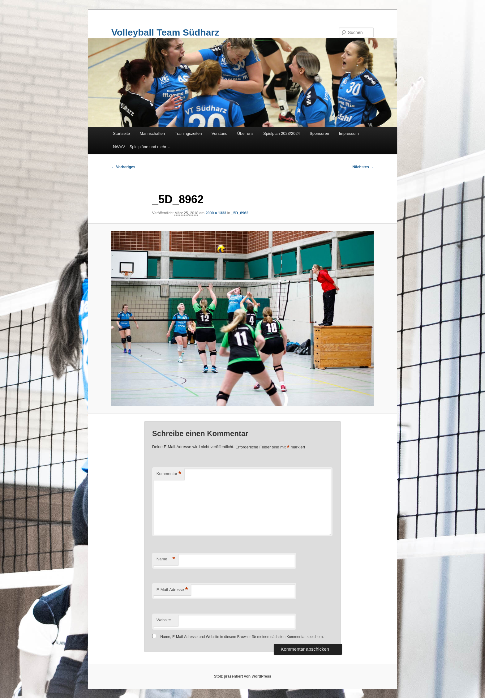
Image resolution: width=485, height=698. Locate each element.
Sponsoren (319, 133)
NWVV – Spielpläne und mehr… (141, 146)
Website (164, 620)
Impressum (349, 133)
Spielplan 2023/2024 (281, 133)
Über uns (245, 133)
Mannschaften (152, 133)
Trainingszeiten (188, 133)
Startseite (121, 133)
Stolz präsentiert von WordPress (242, 676)
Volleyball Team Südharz (165, 32)
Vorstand (219, 133)
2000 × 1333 (215, 213)
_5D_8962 (239, 213)
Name (166, 559)
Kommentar (169, 473)
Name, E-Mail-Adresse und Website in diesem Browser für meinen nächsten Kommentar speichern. (242, 637)
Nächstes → (363, 167)
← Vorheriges (123, 167)
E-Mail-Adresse (172, 589)
